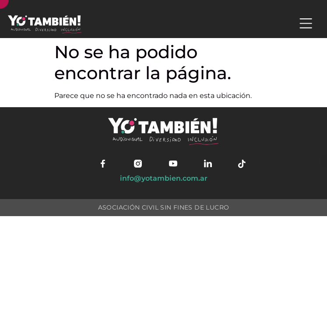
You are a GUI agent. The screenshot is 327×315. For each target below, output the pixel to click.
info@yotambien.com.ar (163, 178)
